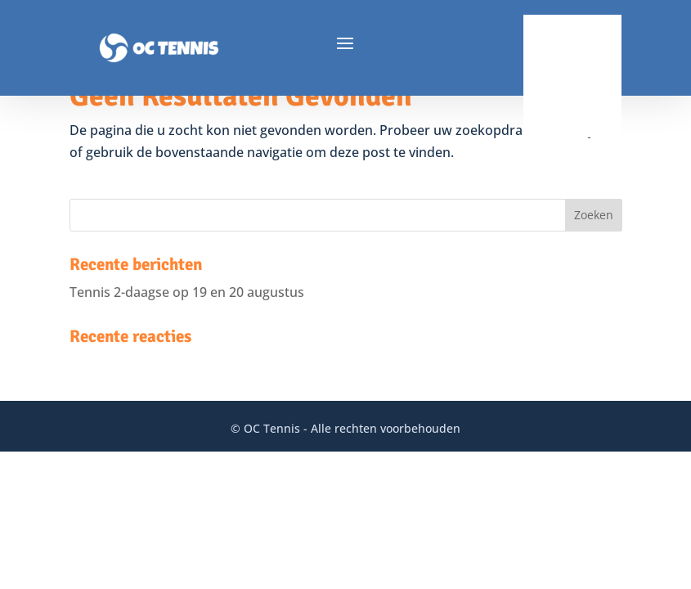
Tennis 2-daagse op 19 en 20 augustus (187, 292)
